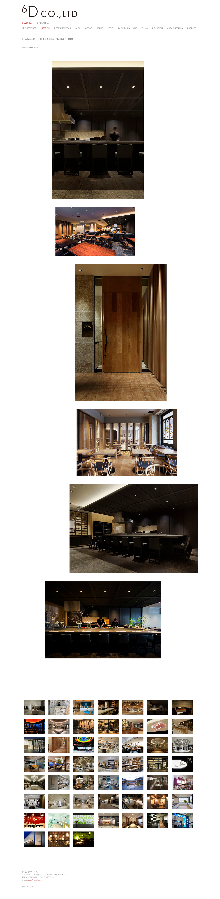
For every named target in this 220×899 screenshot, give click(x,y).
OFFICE (88, 28)
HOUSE (100, 28)
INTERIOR (45, 28)
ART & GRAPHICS (175, 28)
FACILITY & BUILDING (127, 28)
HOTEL (111, 28)
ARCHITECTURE (29, 28)
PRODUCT (191, 28)
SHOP (78, 28)
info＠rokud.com (35, 880)
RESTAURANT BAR (62, 28)
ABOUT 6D (44, 23)
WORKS (28, 23)
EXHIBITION (157, 28)
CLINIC (145, 28)
